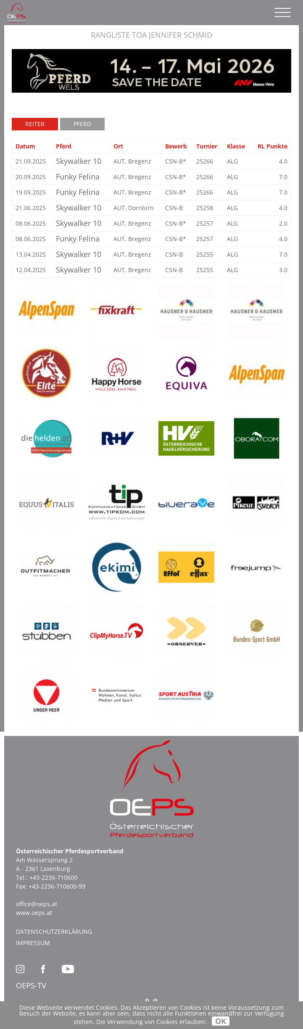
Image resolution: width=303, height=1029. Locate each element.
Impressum (33, 943)
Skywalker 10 (78, 161)
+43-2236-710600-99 (57, 886)
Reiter (35, 124)
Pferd (82, 124)
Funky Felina (78, 177)
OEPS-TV (31, 985)
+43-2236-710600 (53, 877)
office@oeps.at (36, 904)
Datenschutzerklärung (54, 931)
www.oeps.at (34, 913)
